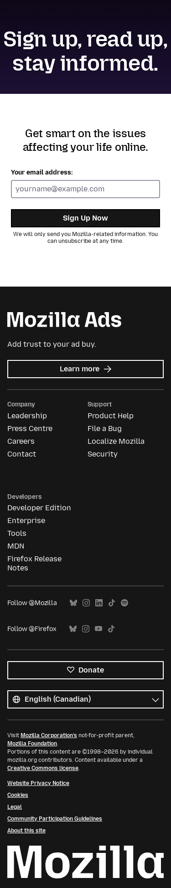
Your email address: (42, 172)
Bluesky (73, 603)
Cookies (17, 795)
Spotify (124, 603)
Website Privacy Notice (38, 783)
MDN (15, 546)
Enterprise (26, 520)
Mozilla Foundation (32, 743)
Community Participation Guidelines (54, 819)
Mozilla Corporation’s (49, 735)
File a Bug (105, 428)
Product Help (111, 415)
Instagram (86, 603)
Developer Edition (39, 507)
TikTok (111, 603)
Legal (14, 807)
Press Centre (29, 428)
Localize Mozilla (116, 441)
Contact (21, 454)
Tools (16, 533)
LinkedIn (98, 603)
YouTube (98, 629)
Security (103, 454)
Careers (21, 441)
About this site (26, 830)
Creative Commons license (42, 768)
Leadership (27, 415)
